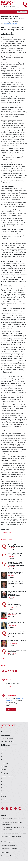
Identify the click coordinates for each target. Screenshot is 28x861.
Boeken (3, 748)
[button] (3, 808)
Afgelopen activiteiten (7, 741)
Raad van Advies (5, 788)
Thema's (4, 763)
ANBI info (3, 797)
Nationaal (4, 766)
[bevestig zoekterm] (18, 12)
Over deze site (5, 803)
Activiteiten (5, 735)
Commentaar (6, 732)
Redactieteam (5, 782)
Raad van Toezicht (6, 785)
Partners (3, 791)
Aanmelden (11, 710)
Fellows (3, 794)
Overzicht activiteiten (7, 738)
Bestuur (3, 779)
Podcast (3, 760)
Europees (4, 769)
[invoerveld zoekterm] (22, 12)
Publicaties (5, 745)
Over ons (4, 773)
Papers (3, 751)
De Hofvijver (4, 757)
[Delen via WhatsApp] (13, 671)
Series (3, 754)
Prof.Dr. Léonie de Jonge (10, 24)
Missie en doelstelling (7, 776)
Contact (3, 800)
